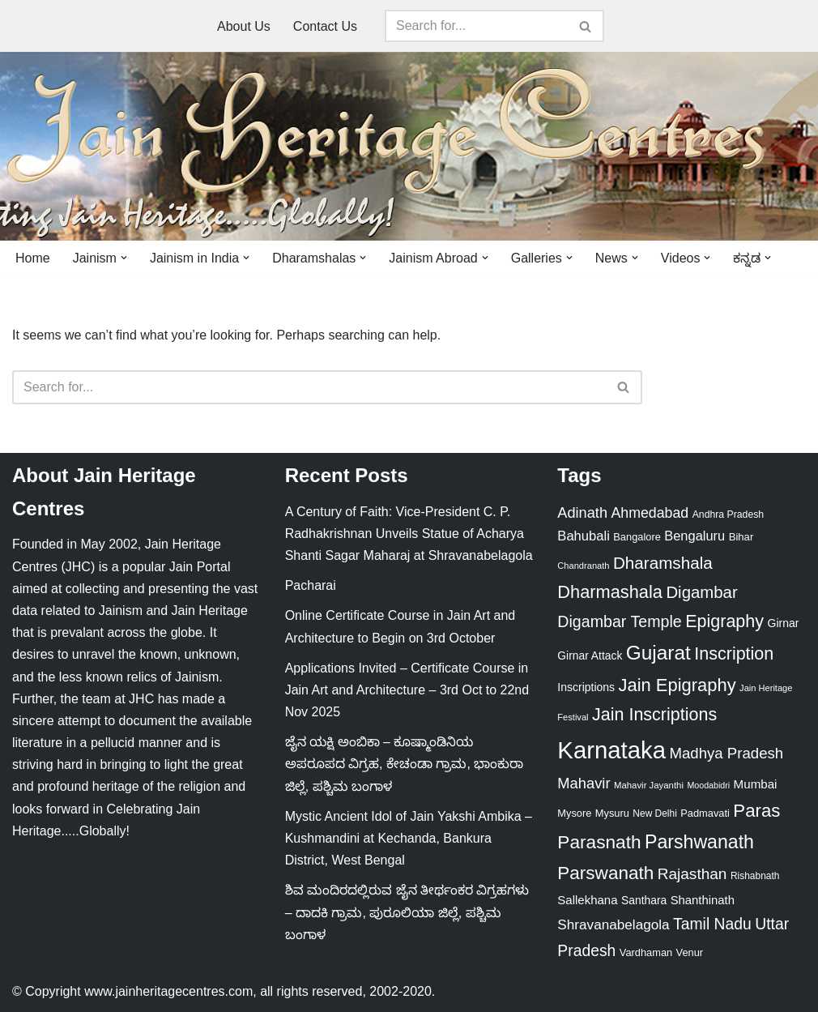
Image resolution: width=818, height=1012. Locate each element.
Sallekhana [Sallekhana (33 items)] (587, 900)
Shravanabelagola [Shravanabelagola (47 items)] (613, 924)
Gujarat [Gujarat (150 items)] (658, 653)
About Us (244, 26)
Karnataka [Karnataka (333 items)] (611, 750)
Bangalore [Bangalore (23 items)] (637, 537)
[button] (124, 257)
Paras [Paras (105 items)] (756, 811)
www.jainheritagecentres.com (168, 991)
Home (32, 258)
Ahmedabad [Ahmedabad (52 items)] (649, 513)
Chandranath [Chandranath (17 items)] (583, 565)
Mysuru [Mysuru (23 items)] (612, 813)
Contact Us (325, 26)
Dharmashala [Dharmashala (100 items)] (609, 592)
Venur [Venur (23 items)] (690, 952)
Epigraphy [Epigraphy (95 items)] (724, 621)
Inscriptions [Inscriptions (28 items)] (586, 687)
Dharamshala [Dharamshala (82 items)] (663, 562)
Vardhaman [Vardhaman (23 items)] (646, 952)
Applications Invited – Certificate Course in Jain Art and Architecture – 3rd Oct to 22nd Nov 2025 (407, 690)
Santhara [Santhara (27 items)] (644, 900)
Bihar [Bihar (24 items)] (741, 537)
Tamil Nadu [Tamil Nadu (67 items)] (712, 924)
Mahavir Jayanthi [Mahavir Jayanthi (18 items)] (649, 785)
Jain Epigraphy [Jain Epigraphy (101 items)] (677, 685)
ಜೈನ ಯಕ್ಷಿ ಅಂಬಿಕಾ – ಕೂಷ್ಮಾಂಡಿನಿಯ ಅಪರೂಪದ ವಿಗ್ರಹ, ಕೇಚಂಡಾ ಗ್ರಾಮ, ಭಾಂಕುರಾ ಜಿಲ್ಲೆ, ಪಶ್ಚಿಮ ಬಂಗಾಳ (404, 763)
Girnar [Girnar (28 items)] (783, 623)
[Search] (476, 26)
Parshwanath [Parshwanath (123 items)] (699, 841)
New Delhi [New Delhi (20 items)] (654, 813)
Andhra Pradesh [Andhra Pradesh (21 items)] (728, 514)
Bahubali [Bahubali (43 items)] (583, 536)
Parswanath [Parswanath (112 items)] (605, 873)
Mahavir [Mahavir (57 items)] (583, 783)
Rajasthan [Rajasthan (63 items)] (692, 873)
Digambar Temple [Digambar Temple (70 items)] (619, 621)
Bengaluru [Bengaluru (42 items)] (694, 535)
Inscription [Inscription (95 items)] (733, 654)
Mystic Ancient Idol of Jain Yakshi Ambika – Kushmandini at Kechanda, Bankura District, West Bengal (408, 838)
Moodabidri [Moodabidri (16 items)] (708, 785)
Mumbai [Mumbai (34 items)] (756, 784)
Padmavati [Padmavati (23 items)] (705, 813)
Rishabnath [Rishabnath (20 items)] (755, 876)
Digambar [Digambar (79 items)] (701, 592)
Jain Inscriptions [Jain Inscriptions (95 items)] (654, 714)
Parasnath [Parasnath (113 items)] (599, 841)
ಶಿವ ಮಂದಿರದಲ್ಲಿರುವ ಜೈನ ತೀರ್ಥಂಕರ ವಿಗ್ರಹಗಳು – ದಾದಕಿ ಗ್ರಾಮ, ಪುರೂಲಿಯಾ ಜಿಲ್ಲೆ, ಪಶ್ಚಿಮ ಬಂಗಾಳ (407, 912)
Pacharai (310, 585)
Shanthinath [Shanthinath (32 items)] (703, 900)
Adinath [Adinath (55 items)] (582, 513)
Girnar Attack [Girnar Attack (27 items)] (589, 655)
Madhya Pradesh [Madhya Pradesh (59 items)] (726, 753)
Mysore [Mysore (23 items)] (574, 813)
